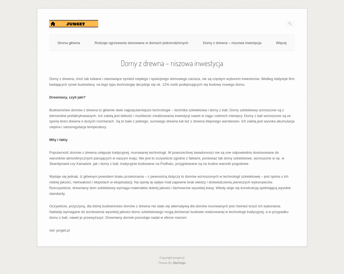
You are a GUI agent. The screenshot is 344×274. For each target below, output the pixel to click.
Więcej (281, 43)
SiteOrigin (179, 262)
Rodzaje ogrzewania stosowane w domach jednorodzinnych (141, 43)
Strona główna (68, 43)
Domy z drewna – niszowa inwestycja (232, 43)
